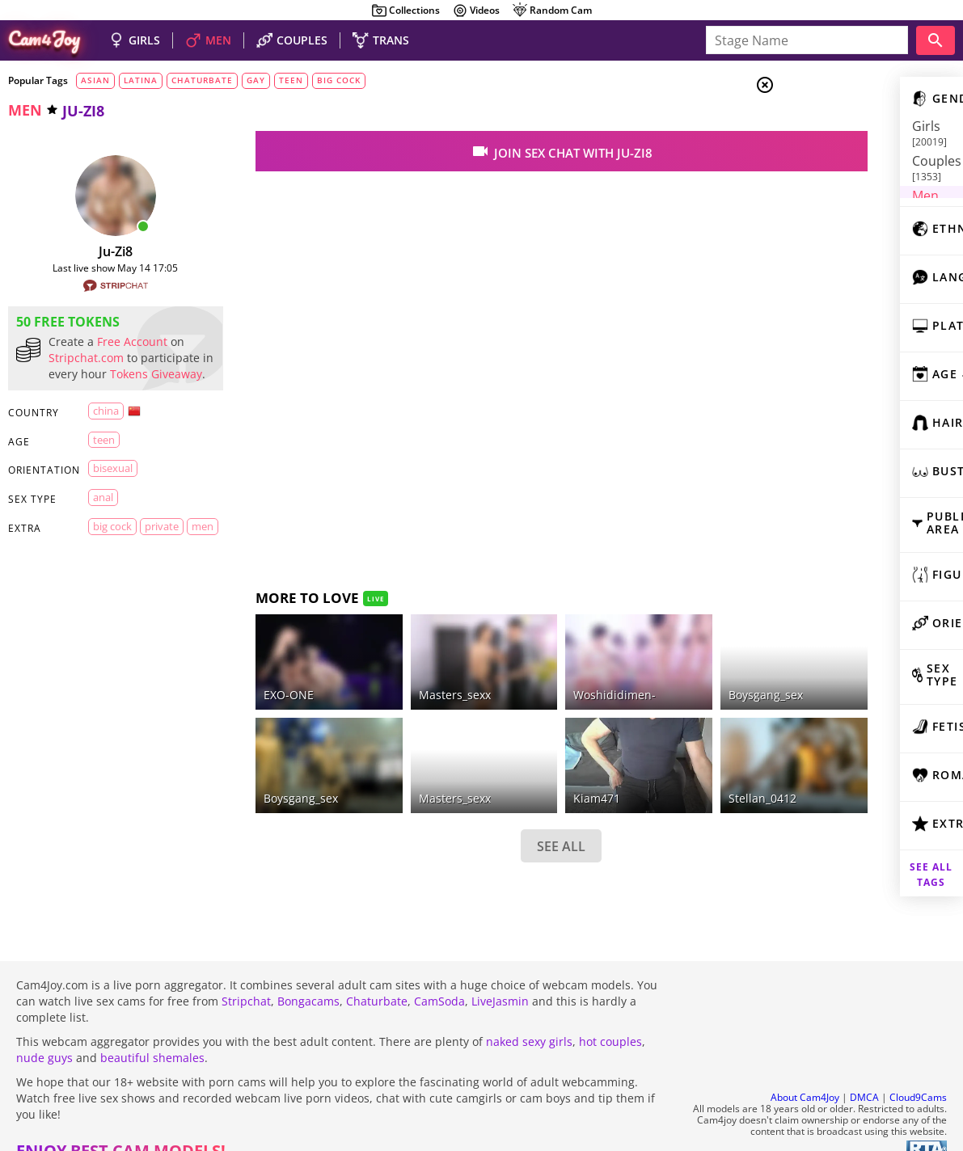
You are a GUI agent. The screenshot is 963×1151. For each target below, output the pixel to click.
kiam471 (523, 769)
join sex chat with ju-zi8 (487, 151)
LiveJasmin (500, 972)
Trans (826, 185)
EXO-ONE (259, 680)
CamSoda (439, 972)
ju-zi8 (101, 251)
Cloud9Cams (918, 1069)
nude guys (44, 1029)
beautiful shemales (152, 1029)
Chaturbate (377, 972)
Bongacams (308, 972)
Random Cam (552, 10)
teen (291, 80)
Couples (833, 145)
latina (141, 80)
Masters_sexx (402, 680)
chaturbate (202, 80)
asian (95, 80)
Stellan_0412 (666, 769)
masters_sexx (402, 769)
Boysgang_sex (271, 769)
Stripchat (246, 972)
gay (256, 80)
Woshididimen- (541, 680)
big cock (339, 80)
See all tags (872, 854)
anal (102, 514)
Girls (826, 126)
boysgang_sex (669, 680)
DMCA (864, 1069)
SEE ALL (487, 817)
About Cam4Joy (805, 1069)
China (104, 427)
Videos (476, 10)
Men (822, 166)
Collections (405, 10)
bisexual (110, 485)
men (25, 110)
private (155, 543)
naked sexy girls (529, 1013)
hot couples (610, 1013)
